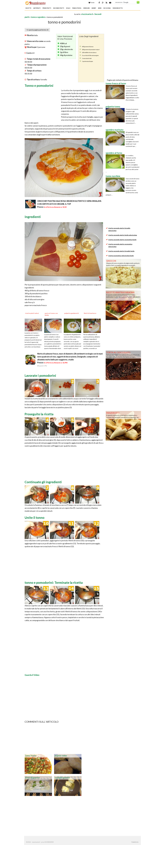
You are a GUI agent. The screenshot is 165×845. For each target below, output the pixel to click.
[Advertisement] (49, 14)
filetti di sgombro (32, 778)
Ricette (28, 8)
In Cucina (107, 8)
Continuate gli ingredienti (43, 482)
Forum (91, 2)
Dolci (68, 8)
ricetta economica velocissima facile (121, 256)
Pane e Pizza (76, 8)
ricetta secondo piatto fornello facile (121, 251)
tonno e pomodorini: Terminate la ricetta (54, 582)
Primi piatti (47, 8)
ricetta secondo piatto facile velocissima (122, 235)
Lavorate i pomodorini (40, 375)
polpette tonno (61, 756)
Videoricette (118, 8)
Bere (99, 8)
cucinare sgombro (62, 778)
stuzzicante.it (87, 14)
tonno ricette (30, 756)
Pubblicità (135, 842)
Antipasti (37, 8)
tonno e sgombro (38, 17)
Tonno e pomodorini (39, 85)
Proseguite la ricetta (39, 414)
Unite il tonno (34, 517)
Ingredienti (33, 217)
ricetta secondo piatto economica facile (122, 239)
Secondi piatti (58, 8)
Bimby (94, 8)
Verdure (86, 8)
